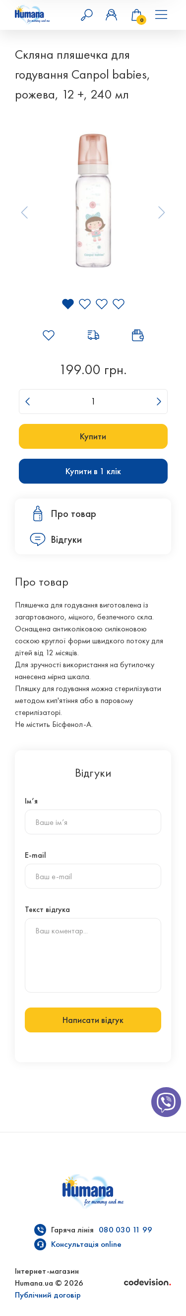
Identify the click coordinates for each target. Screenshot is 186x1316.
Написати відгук (93, 1019)
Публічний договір (48, 1295)
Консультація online (86, 1244)
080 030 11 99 (125, 1229)
